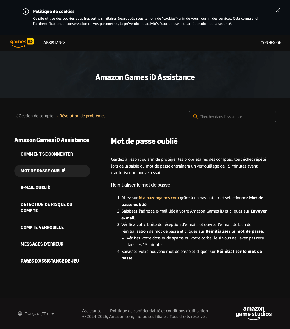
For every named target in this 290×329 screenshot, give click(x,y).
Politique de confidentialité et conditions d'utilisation (159, 311)
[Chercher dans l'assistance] (232, 116)
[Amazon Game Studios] (254, 313)
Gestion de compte (33, 116)
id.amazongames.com (159, 197)
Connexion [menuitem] (271, 42)
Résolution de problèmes (80, 116)
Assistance (54, 42)
